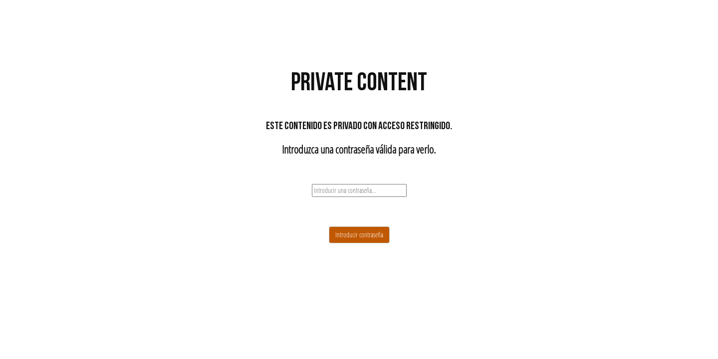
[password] (359, 190)
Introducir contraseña (359, 234)
